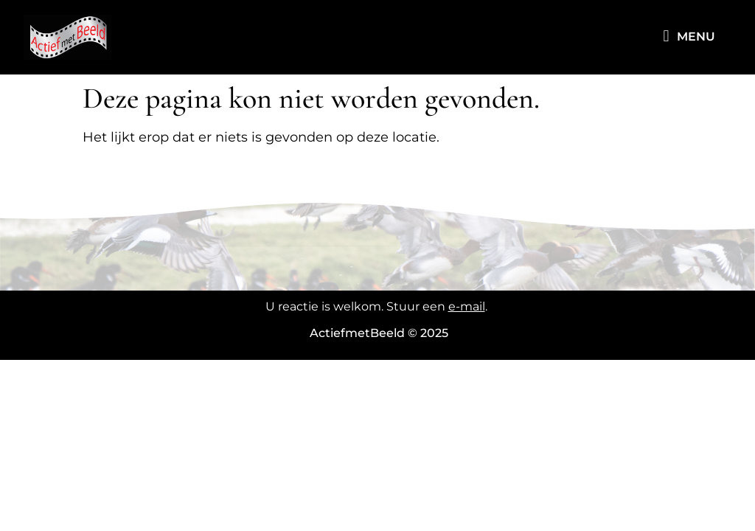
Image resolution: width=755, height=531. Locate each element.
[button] (666, 36)
